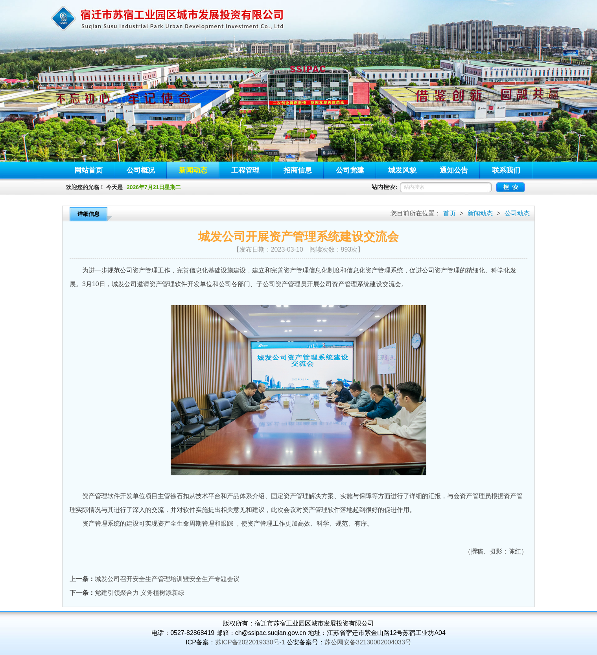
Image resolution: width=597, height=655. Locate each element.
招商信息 (298, 170)
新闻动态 (193, 170)
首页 (449, 213)
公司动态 (517, 213)
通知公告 (454, 170)
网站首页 (88, 170)
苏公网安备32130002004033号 (367, 642)
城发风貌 (402, 170)
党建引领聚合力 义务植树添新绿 (139, 592)
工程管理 (245, 170)
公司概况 (141, 170)
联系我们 (506, 170)
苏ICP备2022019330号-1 (250, 642)
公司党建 (350, 170)
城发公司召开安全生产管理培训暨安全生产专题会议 (167, 579)
